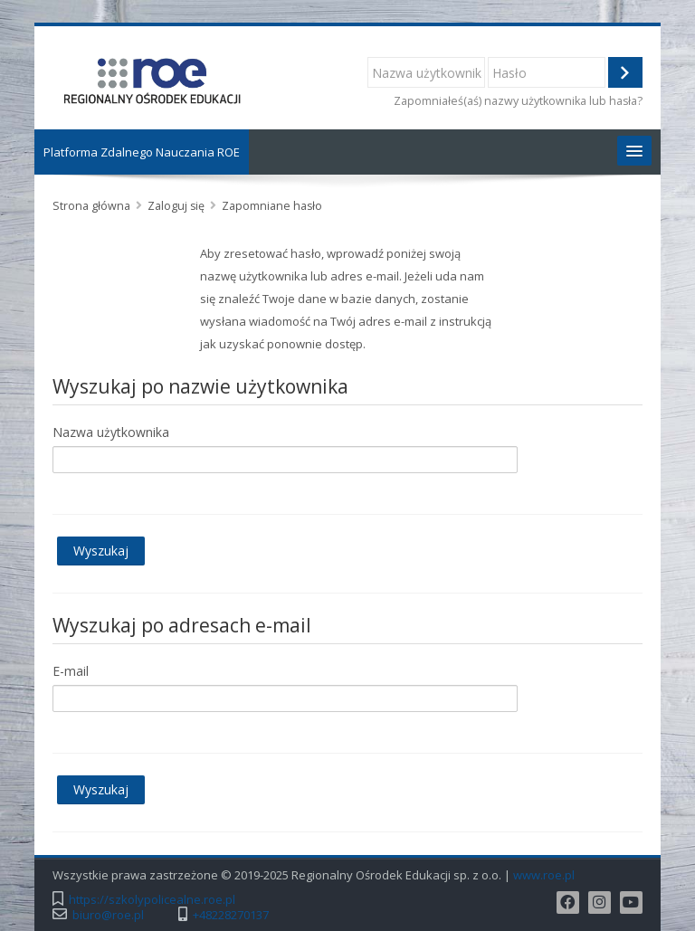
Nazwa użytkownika (110, 432)
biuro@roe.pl (108, 915)
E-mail (70, 670)
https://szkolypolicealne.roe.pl (152, 900)
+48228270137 (231, 915)
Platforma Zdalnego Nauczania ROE (141, 152)
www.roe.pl (544, 875)
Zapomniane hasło (272, 206)
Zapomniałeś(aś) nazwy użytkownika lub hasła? (518, 101)
